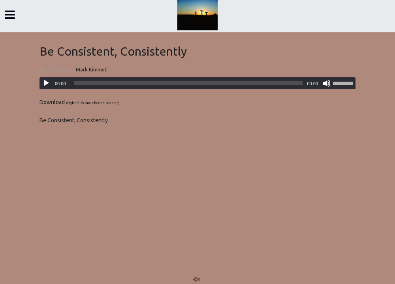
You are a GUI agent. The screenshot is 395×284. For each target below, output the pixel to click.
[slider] (188, 83)
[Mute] (327, 83)
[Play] (46, 83)
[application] (198, 83)
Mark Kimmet (91, 69)
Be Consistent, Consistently (113, 51)
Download (52, 102)
